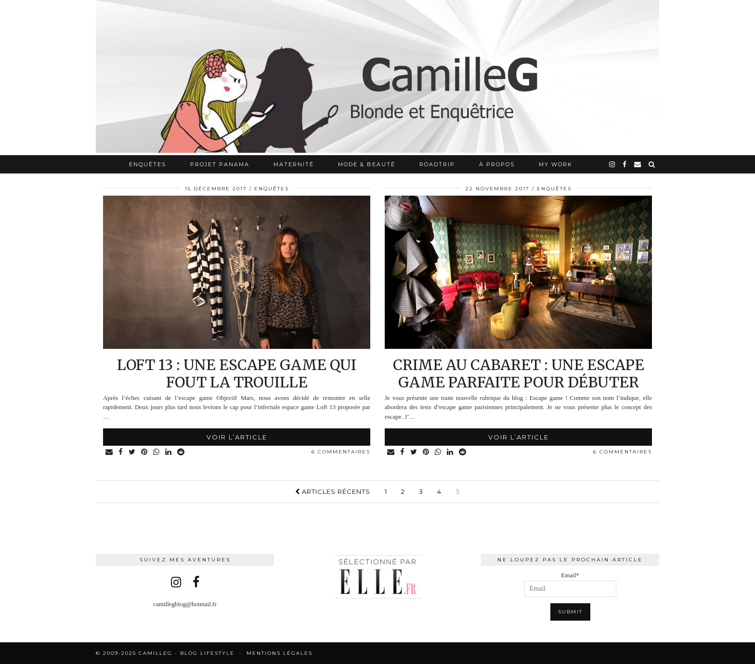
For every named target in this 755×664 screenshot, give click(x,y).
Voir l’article (237, 437)
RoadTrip (437, 164)
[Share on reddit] (181, 452)
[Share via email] (109, 452)
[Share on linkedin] (169, 452)
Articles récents (332, 491)
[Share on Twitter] (132, 452)
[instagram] (612, 164)
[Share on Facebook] (121, 452)
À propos (497, 164)
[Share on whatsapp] (157, 452)
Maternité (293, 164)
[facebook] (625, 164)
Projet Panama (219, 164)
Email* (570, 584)
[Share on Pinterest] (145, 452)
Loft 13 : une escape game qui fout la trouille (236, 373)
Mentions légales (279, 653)
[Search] (652, 164)
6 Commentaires (341, 452)
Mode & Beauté (366, 164)
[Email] (638, 164)
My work (556, 164)
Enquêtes (147, 164)
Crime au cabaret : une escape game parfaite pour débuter (518, 373)
